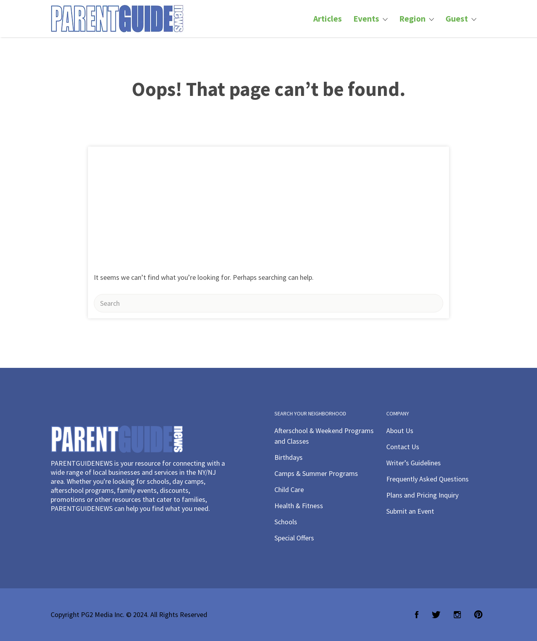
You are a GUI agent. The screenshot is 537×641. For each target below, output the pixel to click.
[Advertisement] (268, 206)
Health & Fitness (298, 505)
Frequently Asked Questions (427, 478)
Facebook (416, 614)
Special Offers (294, 537)
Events (366, 18)
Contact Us (402, 446)
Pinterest (478, 614)
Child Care (289, 489)
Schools (285, 521)
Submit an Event (410, 511)
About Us (399, 430)
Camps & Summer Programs (316, 473)
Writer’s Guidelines (413, 462)
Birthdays (288, 457)
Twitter (436, 614)
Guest (457, 18)
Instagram (457, 614)
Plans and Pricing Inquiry (422, 495)
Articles (327, 18)
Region (412, 18)
